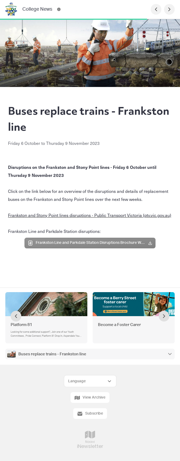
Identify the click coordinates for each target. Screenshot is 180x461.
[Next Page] (169, 9)
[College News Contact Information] (59, 9)
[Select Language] (90, 381)
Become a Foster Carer (119, 325)
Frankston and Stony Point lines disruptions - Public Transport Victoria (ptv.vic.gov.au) (89, 215)
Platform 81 (21, 325)
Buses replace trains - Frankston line (52, 354)
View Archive (90, 397)
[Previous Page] (156, 9)
